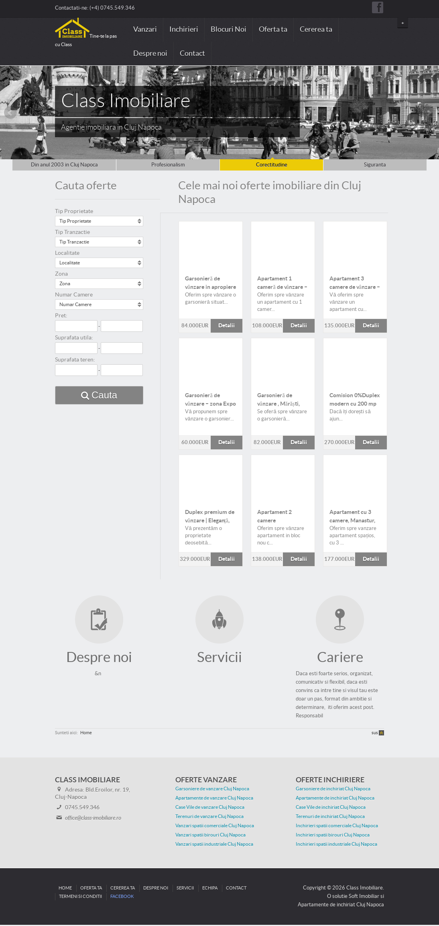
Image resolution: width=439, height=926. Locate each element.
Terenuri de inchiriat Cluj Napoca (330, 817)
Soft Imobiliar (364, 897)
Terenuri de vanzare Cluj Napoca (209, 817)
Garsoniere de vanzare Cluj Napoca (212, 790)
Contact (192, 53)
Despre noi (150, 53)
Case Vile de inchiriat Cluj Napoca (331, 808)
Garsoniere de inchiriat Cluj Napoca (333, 790)
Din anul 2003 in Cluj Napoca (64, 165)
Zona (61, 274)
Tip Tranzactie (72, 232)
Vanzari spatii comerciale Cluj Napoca (214, 826)
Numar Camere (74, 295)
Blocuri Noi (228, 29)
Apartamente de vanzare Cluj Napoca (214, 799)
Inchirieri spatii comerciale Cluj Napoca (337, 826)
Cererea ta (316, 29)
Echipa (209, 889)
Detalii (210, 244)
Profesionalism (168, 165)
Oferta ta (273, 29)
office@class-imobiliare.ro (93, 819)
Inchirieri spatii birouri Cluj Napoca (333, 836)
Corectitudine (271, 165)
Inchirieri (183, 29)
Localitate (67, 253)
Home (86, 734)
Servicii (185, 889)
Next (428, 112)
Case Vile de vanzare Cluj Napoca (209, 808)
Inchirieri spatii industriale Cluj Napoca (336, 845)
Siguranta (375, 165)
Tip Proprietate (74, 211)
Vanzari (145, 29)
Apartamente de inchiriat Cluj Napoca (335, 799)
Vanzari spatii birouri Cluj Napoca (210, 836)
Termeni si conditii (80, 898)
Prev (10, 112)
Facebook (122, 898)
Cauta (104, 395)
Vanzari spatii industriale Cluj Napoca (214, 845)
